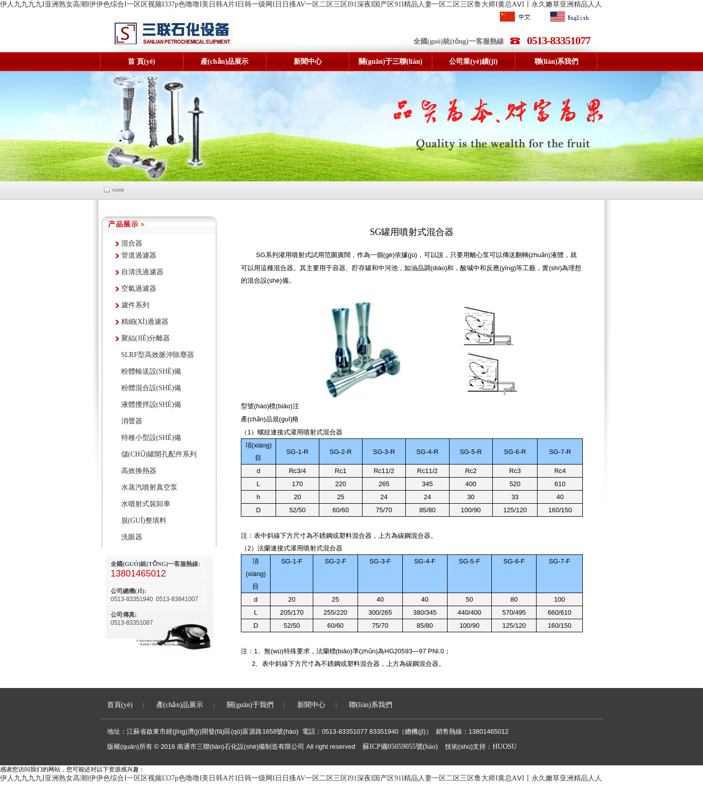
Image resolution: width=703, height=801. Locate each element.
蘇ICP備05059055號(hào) (400, 746)
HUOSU (504, 746)
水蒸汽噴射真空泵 (149, 487)
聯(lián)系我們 (370, 705)
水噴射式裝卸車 (145, 504)
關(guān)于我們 (250, 705)
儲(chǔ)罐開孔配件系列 (159, 454)
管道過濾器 (138, 255)
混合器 (131, 243)
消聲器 (131, 421)
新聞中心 (311, 705)
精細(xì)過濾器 (144, 321)
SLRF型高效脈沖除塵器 (157, 355)
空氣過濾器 (138, 288)
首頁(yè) (120, 705)
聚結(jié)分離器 (145, 338)
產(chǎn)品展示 (180, 705)
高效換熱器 (138, 471)
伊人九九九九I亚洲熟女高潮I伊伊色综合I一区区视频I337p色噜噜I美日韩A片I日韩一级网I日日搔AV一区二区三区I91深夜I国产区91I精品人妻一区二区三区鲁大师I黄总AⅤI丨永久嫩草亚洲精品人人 (301, 4)
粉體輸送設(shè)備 (151, 371)
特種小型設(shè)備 (151, 437)
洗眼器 (131, 537)
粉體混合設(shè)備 (151, 388)
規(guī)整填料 (143, 520)
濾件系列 (135, 305)
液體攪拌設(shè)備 (151, 404)
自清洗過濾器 (142, 272)
